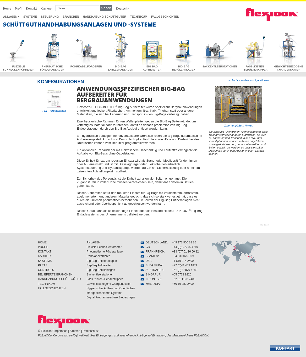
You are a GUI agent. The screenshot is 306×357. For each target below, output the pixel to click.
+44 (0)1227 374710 (185, 247)
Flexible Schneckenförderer (104, 247)
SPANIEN (149, 256)
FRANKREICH (152, 251)
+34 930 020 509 (183, 256)
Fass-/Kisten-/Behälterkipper (105, 279)
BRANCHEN (71, 16)
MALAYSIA (150, 284)
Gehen (106, 8)
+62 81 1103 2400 (183, 279)
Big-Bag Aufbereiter (99, 265)
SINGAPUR (150, 274)
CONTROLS (46, 270)
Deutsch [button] (121, 8)
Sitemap (75, 331)
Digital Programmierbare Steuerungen (111, 297)
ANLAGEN (93, 242)
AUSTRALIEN (152, 270)
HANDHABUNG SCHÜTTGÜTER (104, 16)
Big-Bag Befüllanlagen (101, 270)
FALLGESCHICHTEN (165, 16)
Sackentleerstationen (100, 274)
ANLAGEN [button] (10, 16)
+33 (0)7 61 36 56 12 (185, 251)
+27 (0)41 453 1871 (184, 265)
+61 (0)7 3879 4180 (184, 270)
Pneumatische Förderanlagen (105, 251)
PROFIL (43, 247)
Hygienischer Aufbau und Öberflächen (111, 288)
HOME (42, 242)
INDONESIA (151, 279)
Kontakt (31, 8)
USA (146, 261)
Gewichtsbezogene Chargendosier (109, 284)
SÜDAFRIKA (151, 265)
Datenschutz (91, 331)
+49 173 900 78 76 (184, 242)
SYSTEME (30, 16)
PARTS (42, 265)
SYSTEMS (45, 261)
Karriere (46, 8)
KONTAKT (44, 251)
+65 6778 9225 (181, 274)
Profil (18, 8)
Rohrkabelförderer (98, 256)
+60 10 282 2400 (183, 284)
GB (145, 247)
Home (7, 8)
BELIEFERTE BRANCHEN (55, 274)
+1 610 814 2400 (183, 261)
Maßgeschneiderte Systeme (104, 293)
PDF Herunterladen (54, 110)
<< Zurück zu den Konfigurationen (248, 80)
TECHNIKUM (138, 16)
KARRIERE (45, 256)
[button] (285, 348)
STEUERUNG (50, 16)
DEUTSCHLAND (154, 242)
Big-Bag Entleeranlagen (102, 261)
